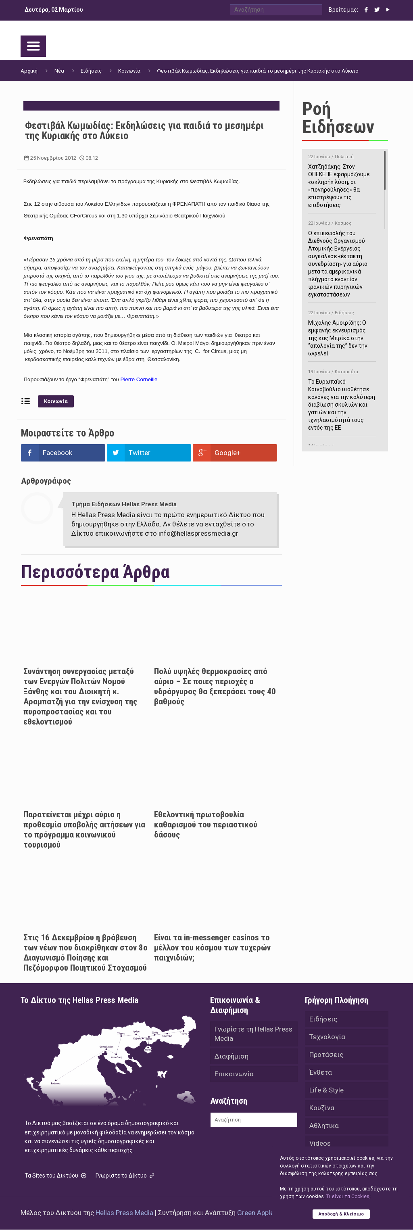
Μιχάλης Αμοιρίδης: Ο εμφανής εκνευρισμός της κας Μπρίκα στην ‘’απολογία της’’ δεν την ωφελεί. (342, 332)
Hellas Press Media (124, 1213)
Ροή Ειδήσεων (338, 118)
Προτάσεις (326, 1054)
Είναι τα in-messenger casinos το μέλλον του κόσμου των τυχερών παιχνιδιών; (212, 948)
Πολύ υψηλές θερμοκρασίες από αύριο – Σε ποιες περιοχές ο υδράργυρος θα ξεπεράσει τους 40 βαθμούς (215, 686)
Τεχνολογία (327, 1037)
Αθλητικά (324, 1125)
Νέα (59, 71)
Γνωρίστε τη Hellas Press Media (253, 1033)
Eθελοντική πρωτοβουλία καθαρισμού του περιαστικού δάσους (205, 824)
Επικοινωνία (234, 1074)
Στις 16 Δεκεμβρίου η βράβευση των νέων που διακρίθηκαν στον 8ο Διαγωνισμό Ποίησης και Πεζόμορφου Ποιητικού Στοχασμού (85, 953)
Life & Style (326, 1090)
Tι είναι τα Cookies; (348, 1196)
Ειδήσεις (91, 71)
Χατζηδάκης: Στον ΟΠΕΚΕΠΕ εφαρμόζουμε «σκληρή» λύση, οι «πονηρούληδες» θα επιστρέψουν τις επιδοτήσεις (342, 179)
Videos (320, 1143)
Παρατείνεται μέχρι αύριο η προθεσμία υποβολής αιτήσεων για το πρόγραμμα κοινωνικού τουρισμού (84, 830)
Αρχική (29, 71)
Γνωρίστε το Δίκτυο (126, 1176)
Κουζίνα (321, 1108)
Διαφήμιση (231, 1056)
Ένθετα (320, 1072)
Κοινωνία (129, 71)
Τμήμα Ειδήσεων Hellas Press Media (124, 504)
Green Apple (255, 1213)
